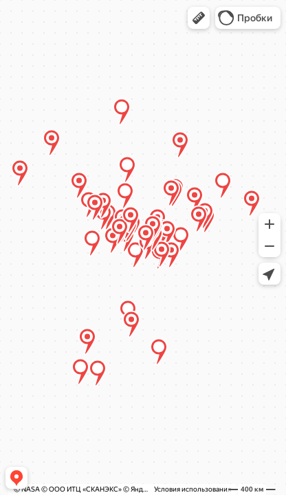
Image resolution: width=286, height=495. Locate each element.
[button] (199, 18)
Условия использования (192, 489)
